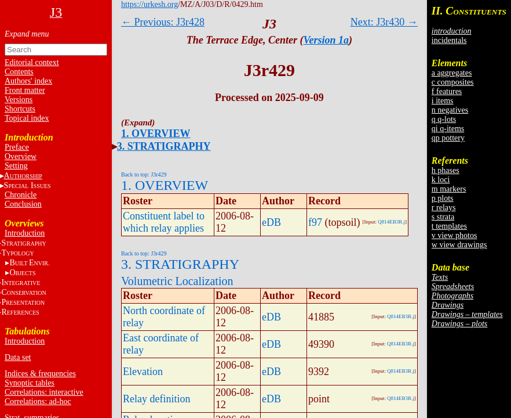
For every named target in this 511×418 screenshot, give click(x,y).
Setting (16, 165)
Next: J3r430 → (384, 22)
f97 (315, 222)
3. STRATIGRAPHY (164, 146)
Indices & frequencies (40, 373)
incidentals (449, 40)
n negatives (450, 110)
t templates (449, 226)
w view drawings (459, 244)
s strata (443, 216)
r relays (444, 207)
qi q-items (448, 128)
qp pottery (448, 138)
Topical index (27, 118)
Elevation (143, 371)
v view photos (454, 235)
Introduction (25, 233)
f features (447, 91)
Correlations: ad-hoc (38, 401)
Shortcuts (20, 109)
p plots (443, 198)
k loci (441, 179)
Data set (18, 357)
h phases (445, 170)
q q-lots (444, 119)
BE (29, 262)
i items (443, 100)
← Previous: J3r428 (163, 22)
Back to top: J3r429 (144, 174)
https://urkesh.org (149, 4)
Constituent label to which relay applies (164, 222)
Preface (17, 147)
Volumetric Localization (177, 281)
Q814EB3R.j (391, 222)
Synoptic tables (29, 383)
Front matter (25, 90)
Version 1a (326, 40)
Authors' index (28, 81)
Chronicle (20, 194)
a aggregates (452, 73)
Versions (18, 99)
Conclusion (23, 204)
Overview (20, 156)
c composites (453, 82)
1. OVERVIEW (155, 133)
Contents (19, 71)
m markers (449, 189)
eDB (271, 222)
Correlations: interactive (44, 392)
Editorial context (32, 62)
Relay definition (156, 399)
